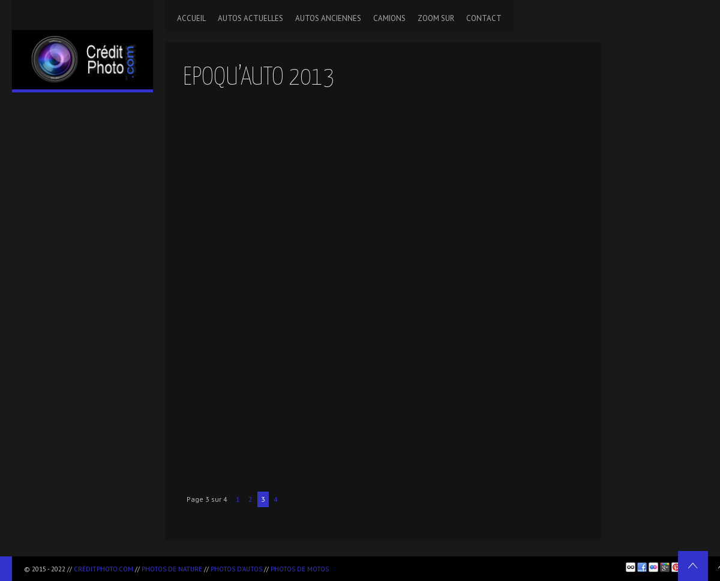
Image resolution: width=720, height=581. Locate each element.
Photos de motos (300, 569)
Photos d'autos (236, 569)
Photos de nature (172, 569)
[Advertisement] (474, 566)
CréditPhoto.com (103, 569)
